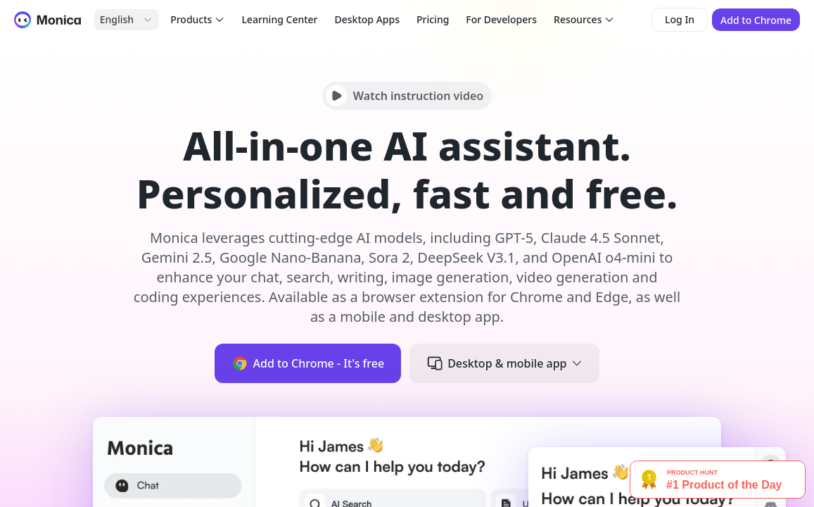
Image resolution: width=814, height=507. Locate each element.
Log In (679, 19)
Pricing (432, 19)
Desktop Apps (367, 19)
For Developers (501, 19)
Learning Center (279, 19)
